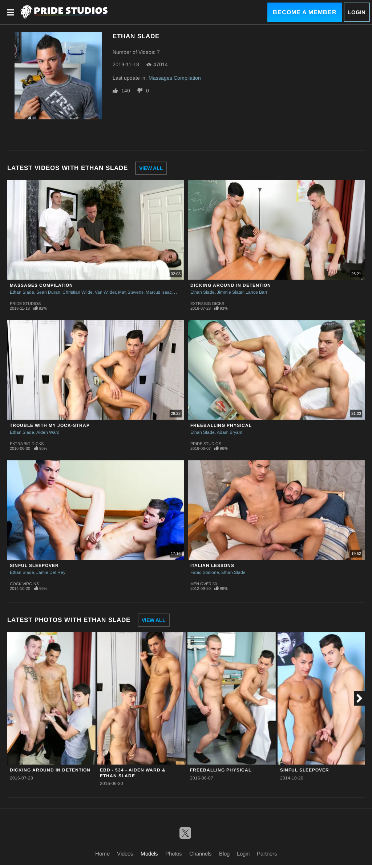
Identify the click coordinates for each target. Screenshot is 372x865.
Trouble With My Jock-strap (50, 425)
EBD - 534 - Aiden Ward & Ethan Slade (133, 772)
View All (151, 168)
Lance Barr (256, 292)
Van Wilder (105, 292)
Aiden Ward (48, 432)
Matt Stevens (130, 292)
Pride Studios (25, 303)
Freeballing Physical (221, 425)
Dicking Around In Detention (230, 285)
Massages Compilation (175, 78)
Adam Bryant (229, 432)
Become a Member (305, 12)
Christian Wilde (77, 292)
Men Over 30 (203, 584)
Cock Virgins (24, 584)
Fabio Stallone (204, 572)
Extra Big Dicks (207, 303)
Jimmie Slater (230, 292)
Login (356, 12)
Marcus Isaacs (160, 292)
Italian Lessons (212, 565)
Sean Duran (48, 292)
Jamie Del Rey (50, 572)
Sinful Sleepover (34, 565)
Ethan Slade (22, 292)
